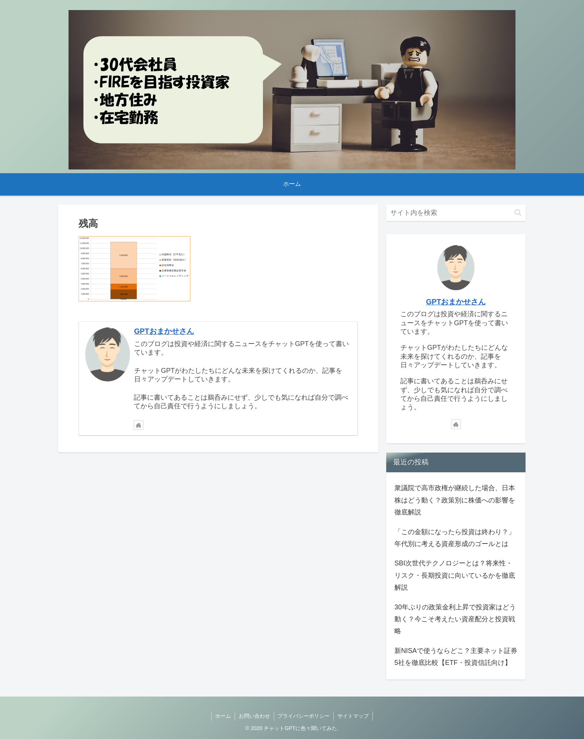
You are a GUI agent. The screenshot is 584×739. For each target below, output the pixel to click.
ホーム (223, 716)
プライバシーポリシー (304, 716)
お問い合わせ (254, 716)
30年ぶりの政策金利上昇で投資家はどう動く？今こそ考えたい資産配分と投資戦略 (455, 619)
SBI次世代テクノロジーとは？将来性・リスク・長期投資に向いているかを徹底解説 (454, 575)
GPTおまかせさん (164, 331)
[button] (517, 212)
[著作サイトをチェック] (138, 425)
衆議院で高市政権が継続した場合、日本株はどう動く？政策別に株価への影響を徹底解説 (454, 500)
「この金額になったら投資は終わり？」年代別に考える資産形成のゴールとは (454, 538)
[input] (456, 213)
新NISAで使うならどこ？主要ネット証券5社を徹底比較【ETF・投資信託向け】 (455, 656)
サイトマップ (353, 716)
